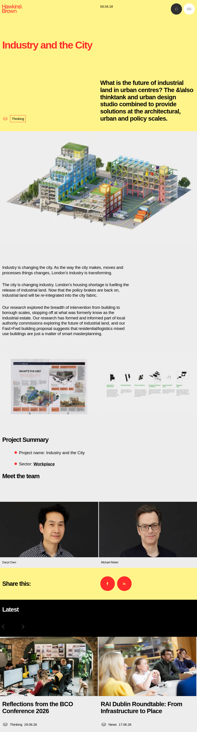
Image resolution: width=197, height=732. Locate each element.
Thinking (18, 119)
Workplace (44, 464)
